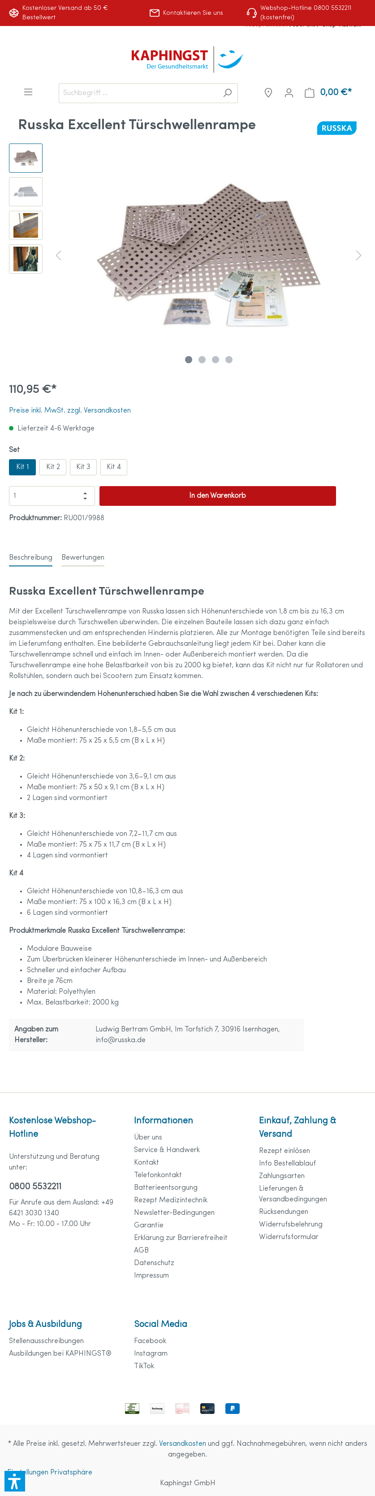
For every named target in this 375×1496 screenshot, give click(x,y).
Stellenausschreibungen (46, 1341)
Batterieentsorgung (166, 1188)
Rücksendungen (283, 1212)
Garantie (149, 1225)
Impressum (151, 1275)
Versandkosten (182, 1444)
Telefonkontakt (158, 1175)
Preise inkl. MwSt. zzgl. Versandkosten (70, 410)
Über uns (148, 1137)
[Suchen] (227, 93)
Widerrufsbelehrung (291, 1224)
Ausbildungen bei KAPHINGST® (60, 1353)
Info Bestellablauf (287, 1163)
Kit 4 (114, 467)
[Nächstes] (359, 255)
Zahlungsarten (282, 1176)
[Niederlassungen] (268, 93)
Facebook (150, 1341)
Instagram (151, 1353)
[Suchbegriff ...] (138, 93)
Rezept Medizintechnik (170, 1200)
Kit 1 (22, 467)
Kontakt (146, 1162)
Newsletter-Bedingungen (174, 1213)
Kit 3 (83, 467)
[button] (14, 1481)
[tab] (30, 557)
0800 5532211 (35, 1187)
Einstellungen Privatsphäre (49, 1472)
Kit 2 (53, 467)
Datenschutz (154, 1263)
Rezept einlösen (284, 1151)
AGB (141, 1250)
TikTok (144, 1366)
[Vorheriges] (58, 255)
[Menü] (28, 92)
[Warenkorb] (328, 93)
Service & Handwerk (167, 1150)
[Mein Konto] (289, 93)
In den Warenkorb (217, 496)
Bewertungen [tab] (82, 557)
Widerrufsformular (289, 1237)
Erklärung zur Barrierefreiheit (181, 1238)
